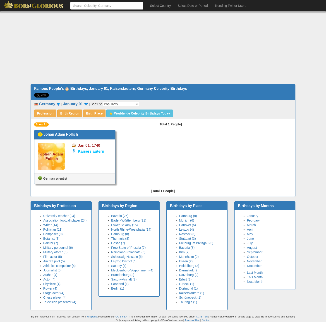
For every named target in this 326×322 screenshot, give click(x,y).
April (250, 229)
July (250, 243)
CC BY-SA (121, 316)
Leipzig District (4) (124, 261)
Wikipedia (92, 316)
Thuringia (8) (120, 238)
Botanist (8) (51, 238)
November (254, 261)
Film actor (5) (52, 257)
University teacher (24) (59, 216)
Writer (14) (50, 225)
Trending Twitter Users (230, 5)
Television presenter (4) (59, 302)
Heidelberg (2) (189, 266)
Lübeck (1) (186, 284)
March (251, 225)
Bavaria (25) (119, 216)
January (252, 216)
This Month (255, 277)
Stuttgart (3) (187, 238)
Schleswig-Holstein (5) (127, 257)
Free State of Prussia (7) (128, 247)
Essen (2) (186, 261)
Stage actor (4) (53, 293)
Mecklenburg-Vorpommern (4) (132, 270)
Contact (206, 320)
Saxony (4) (119, 266)
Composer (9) (53, 234)
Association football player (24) (64, 220)
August (252, 247)
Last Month (255, 272)
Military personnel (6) (58, 247)
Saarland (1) (120, 284)
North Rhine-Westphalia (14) (131, 229)
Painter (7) (50, 243)
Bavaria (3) (186, 247)
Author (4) (50, 275)
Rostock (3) (187, 234)
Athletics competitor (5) (59, 266)
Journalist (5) (52, 270)
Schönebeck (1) (190, 297)
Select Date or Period (193, 5)
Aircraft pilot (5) (54, 261)
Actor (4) (49, 279)
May (250, 234)
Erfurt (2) (185, 279)
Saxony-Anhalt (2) (124, 279)
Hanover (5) (187, 225)
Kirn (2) (184, 252)
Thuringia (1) (188, 302)
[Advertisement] (163, 48)
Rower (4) (50, 288)
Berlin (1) (117, 288)
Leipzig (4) (186, 229)
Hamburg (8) (120, 234)
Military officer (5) (55, 252)
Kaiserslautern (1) (191, 293)
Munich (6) (186, 220)
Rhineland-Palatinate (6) (128, 252)
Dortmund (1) (188, 288)
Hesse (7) (118, 243)
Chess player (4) (55, 297)
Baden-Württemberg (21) (128, 220)
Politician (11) (52, 229)
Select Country (160, 5)
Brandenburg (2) (122, 275)
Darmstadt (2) (189, 270)
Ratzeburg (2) (189, 275)
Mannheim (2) (189, 257)
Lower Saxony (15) (124, 225)
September (254, 252)
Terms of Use (192, 320)
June (250, 238)
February (253, 220)
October (252, 257)
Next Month (255, 281)
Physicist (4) (51, 284)
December (254, 266)
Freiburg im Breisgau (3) (196, 243)
